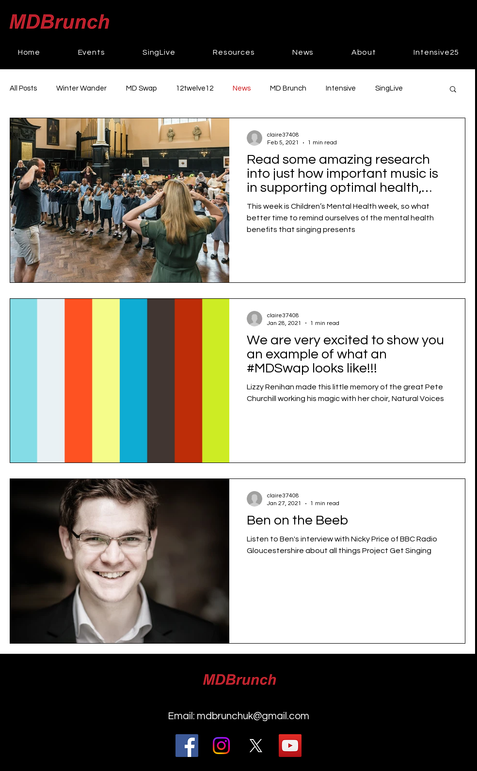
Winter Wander (81, 88)
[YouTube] (290, 745)
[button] (91, 52)
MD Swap (141, 88)
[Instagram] (221, 745)
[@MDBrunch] (255, 745)
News (242, 88)
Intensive (341, 88)
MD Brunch (288, 88)
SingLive (389, 88)
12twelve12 (194, 88)
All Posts (23, 88)
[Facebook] (186, 745)
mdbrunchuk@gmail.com (253, 716)
